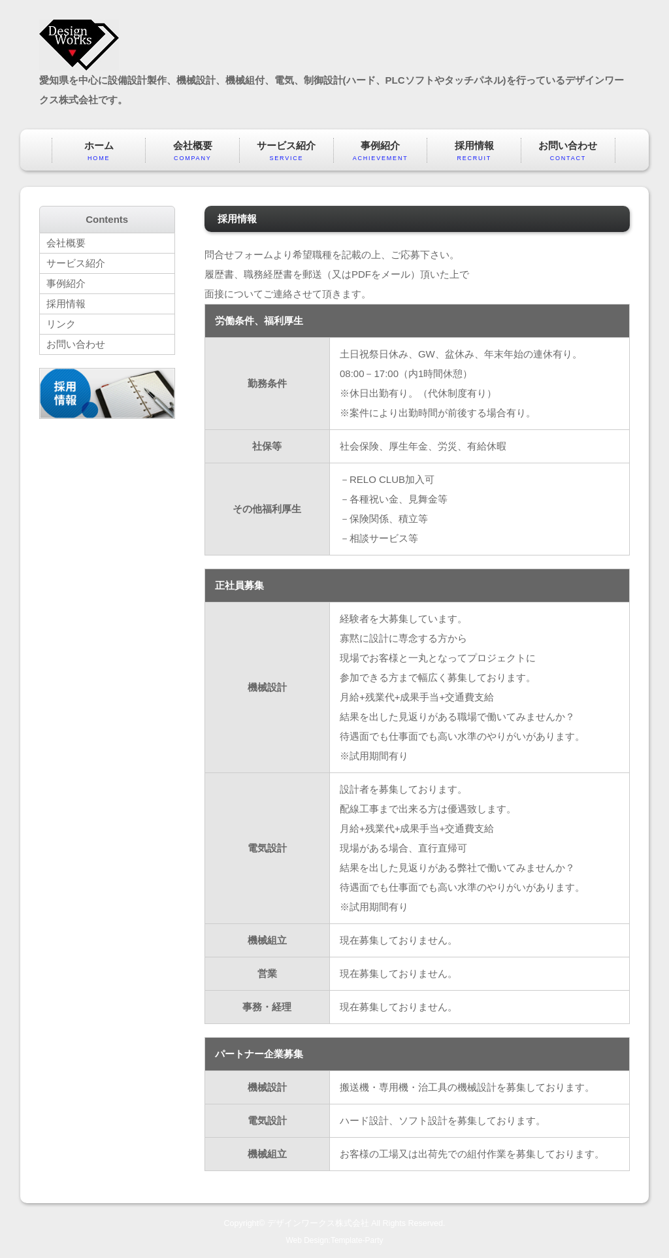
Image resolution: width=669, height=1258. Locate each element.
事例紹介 (380, 151)
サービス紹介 (286, 151)
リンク (61, 323)
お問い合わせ (568, 151)
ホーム (99, 151)
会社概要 (192, 151)
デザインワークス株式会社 (318, 1223)
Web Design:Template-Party (334, 1240)
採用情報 (474, 151)
